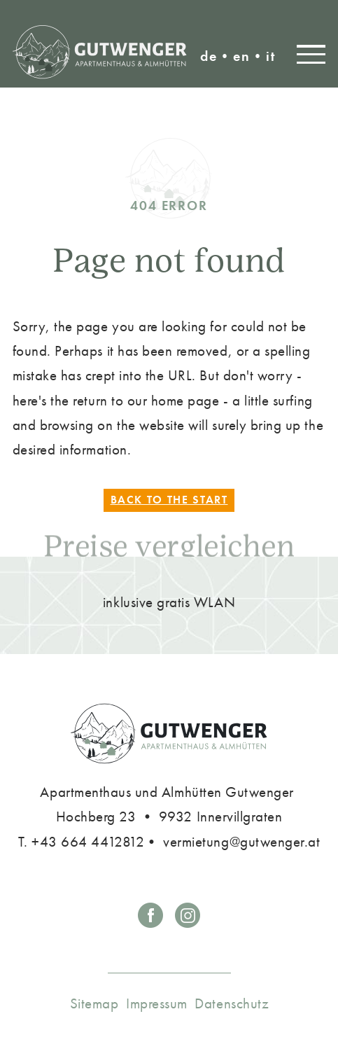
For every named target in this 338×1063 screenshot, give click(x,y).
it (271, 56)
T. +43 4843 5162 (262, 22)
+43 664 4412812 (87, 841)
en (242, 56)
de (209, 56)
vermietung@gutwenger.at (309, 22)
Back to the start (169, 500)
